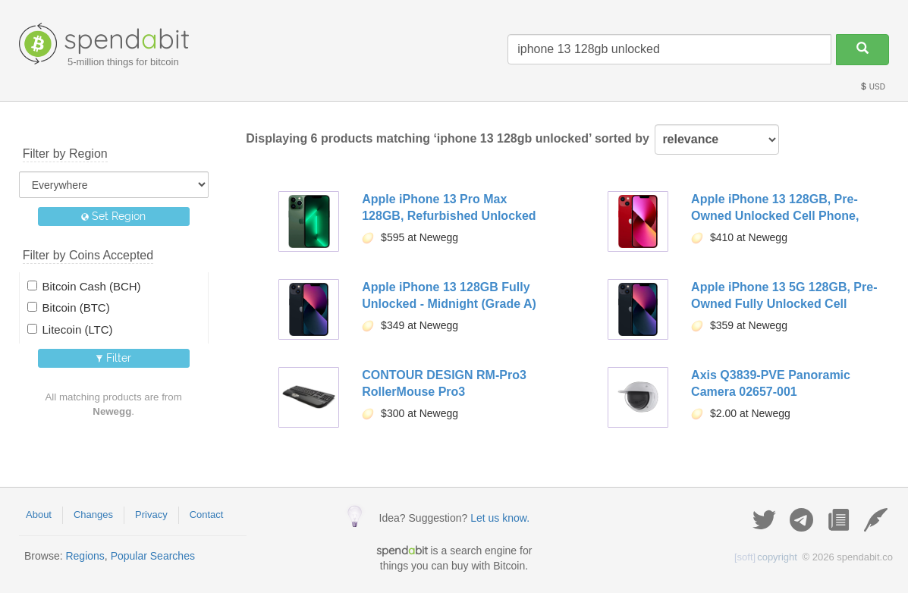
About (39, 514)
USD (872, 87)
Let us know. (499, 518)
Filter (113, 358)
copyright (765, 557)
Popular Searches (153, 556)
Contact (207, 514)
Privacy (151, 514)
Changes (93, 514)
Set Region (113, 216)
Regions (84, 556)
